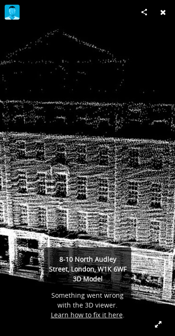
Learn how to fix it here (87, 314)
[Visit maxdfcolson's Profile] (12, 12)
